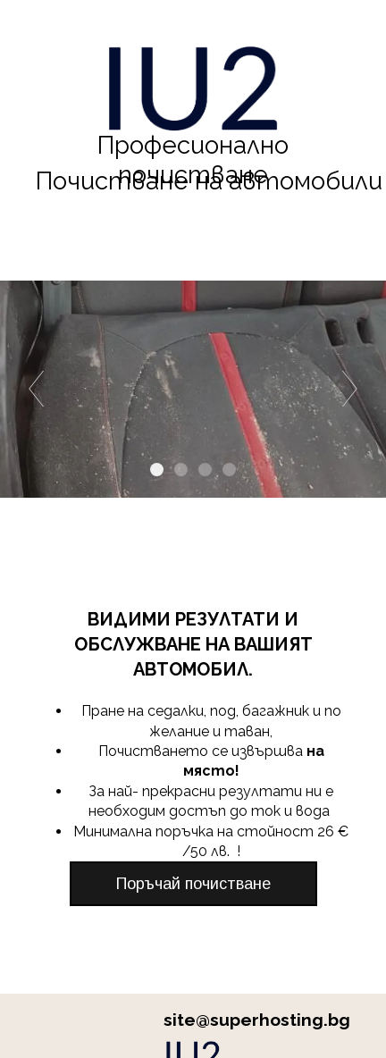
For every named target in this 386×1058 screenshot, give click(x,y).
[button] (193, 883)
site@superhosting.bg (257, 1019)
